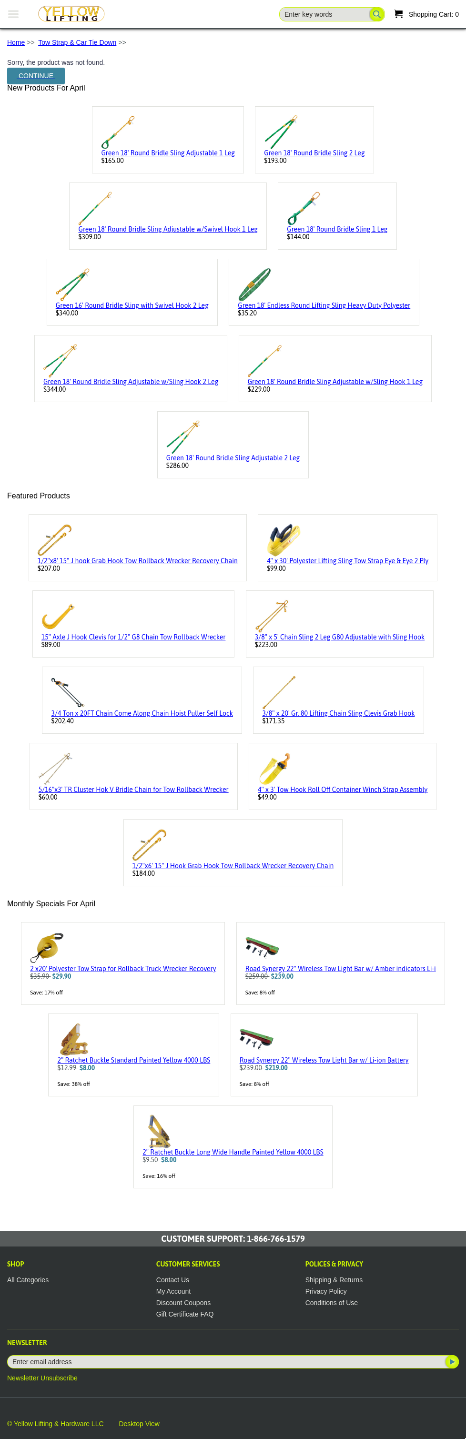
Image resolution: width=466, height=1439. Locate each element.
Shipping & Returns (334, 1280)
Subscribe (451, 1361)
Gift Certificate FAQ (185, 1314)
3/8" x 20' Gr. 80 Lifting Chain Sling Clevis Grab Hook (338, 713)
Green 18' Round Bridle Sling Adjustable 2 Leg (233, 458)
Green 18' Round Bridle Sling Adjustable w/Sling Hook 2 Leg (130, 381)
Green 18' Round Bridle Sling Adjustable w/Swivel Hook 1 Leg (167, 229)
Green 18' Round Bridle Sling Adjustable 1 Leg (167, 153)
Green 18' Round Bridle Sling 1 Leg (337, 229)
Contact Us (172, 1280)
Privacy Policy (326, 1291)
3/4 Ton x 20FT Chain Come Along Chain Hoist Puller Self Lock (142, 713)
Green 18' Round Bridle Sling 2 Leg (314, 153)
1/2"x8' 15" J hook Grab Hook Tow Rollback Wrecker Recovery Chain (138, 561)
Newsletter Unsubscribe (42, 1378)
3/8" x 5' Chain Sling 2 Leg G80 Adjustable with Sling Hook (340, 637)
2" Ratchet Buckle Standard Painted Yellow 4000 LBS (133, 1060)
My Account (173, 1291)
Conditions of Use (331, 1302)
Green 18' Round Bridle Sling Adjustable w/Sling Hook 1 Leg (335, 381)
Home (16, 42)
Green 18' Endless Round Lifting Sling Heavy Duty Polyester (324, 305)
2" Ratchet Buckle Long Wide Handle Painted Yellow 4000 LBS (232, 1152)
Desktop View (139, 1424)
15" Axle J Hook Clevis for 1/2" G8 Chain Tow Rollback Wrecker (133, 637)
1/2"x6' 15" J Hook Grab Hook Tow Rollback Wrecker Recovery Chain (233, 866)
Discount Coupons (183, 1302)
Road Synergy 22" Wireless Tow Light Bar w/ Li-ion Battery (324, 1060)
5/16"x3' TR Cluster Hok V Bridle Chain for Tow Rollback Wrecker (134, 789)
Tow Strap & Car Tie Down (77, 42)
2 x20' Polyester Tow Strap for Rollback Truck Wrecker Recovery (123, 969)
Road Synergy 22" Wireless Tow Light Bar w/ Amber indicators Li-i (340, 969)
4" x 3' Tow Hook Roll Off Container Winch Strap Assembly (342, 789)
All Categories (28, 1280)
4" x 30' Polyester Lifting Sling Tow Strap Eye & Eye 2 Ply (347, 561)
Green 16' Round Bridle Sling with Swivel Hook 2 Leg (132, 305)
